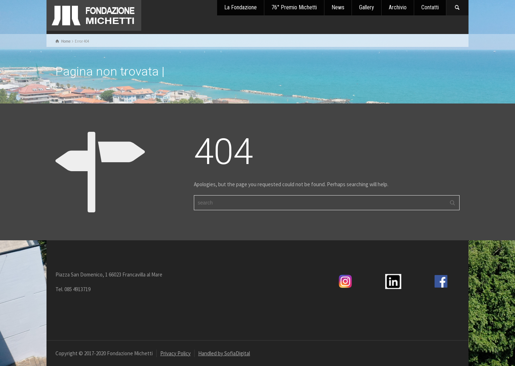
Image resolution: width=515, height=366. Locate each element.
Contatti (430, 7)
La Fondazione (240, 7)
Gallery (366, 7)
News (338, 7)
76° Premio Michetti (294, 7)
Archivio (398, 7)
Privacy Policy (175, 353)
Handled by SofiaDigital (224, 353)
